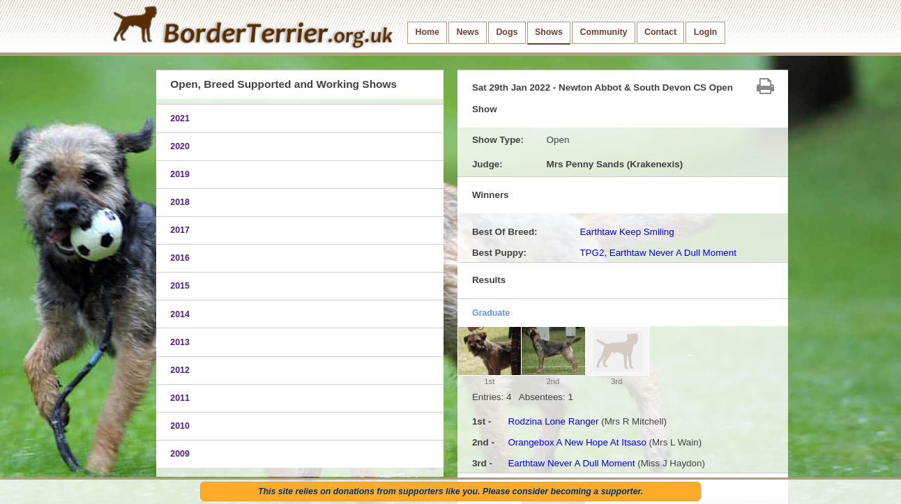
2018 (180, 202)
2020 (180, 146)
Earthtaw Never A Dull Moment (571, 463)
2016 (180, 258)
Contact (660, 32)
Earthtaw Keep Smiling (627, 232)
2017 (180, 230)
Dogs (506, 32)
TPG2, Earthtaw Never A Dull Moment (658, 252)
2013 (180, 342)
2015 (180, 286)
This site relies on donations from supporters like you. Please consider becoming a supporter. (450, 491)
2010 (180, 426)
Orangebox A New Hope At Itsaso (577, 442)
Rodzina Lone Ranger (553, 421)
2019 (180, 174)
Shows (549, 32)
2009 (180, 454)
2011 (180, 398)
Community (603, 32)
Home (427, 32)
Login (706, 32)
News (467, 32)
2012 (180, 370)
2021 (180, 118)
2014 (180, 314)
